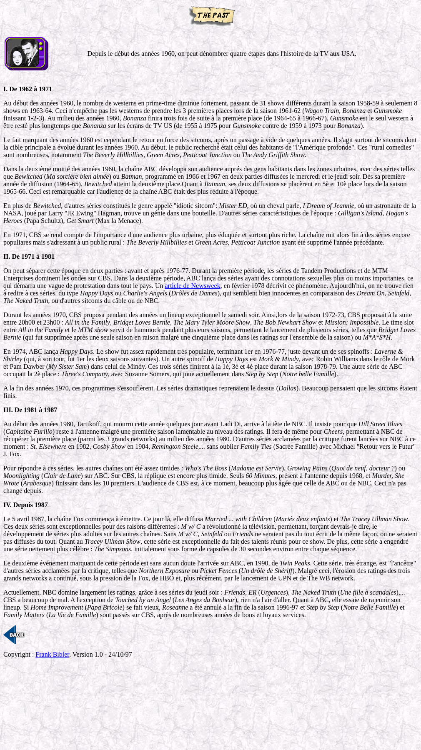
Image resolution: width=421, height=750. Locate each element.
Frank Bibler (52, 654)
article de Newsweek (192, 285)
